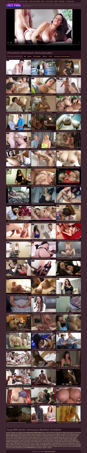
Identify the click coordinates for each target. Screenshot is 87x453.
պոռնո (52, 432)
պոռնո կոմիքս (74, 435)
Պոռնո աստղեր (40, 443)
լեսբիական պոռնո (63, 437)
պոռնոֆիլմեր (44, 444)
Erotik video (38, 432)
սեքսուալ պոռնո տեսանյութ (65, 434)
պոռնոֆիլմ (17, 437)
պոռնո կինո (70, 432)
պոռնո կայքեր (11, 432)
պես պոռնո (10, 437)
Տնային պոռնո (11, 1)
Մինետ (43, 1)
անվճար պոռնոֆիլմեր (53, 443)
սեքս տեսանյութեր (24, 446)
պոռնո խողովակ (66, 441)
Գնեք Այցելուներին (49, 451)
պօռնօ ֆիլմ (22, 435)
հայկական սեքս (60, 432)
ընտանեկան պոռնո (55, 444)
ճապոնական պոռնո (53, 435)
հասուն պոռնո (67, 444)
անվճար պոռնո (46, 446)
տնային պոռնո (57, 446)
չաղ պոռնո (9, 443)
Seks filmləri (31, 447)
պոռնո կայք (53, 437)
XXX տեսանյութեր (25, 434)
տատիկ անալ (51, 434)
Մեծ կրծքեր (62, 1)
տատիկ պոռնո (21, 432)
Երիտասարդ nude (34, 1)
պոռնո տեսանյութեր (33, 435)
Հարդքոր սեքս (70, 1)
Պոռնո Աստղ (31, 443)
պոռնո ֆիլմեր (76, 446)
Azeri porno (30, 432)
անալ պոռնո (76, 444)
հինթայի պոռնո (39, 438)
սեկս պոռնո (46, 432)
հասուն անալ (67, 446)
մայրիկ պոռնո (58, 440)
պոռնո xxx (77, 432)
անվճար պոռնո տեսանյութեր (19, 444)
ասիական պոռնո (37, 440)
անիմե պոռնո (68, 440)
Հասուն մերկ (49, 1)
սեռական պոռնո (28, 441)
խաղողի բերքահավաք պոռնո (67, 438)
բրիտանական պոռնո (39, 434)
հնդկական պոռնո (41, 441)
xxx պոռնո (9, 446)
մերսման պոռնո (27, 437)
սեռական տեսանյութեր (62, 56)
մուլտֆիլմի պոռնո (17, 441)
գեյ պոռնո (50, 441)
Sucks (55, 1)
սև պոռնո (45, 437)
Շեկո (50, 56)
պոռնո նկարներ (25, 440)
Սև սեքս (43, 435)
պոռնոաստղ (64, 435)
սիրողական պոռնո (12, 434)
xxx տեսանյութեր (13, 4)
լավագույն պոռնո (50, 438)
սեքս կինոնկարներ (20, 443)
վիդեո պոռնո (37, 437)
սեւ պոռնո (14, 438)
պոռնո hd (57, 441)
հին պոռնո (76, 441)
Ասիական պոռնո (23, 1)
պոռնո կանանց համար (26, 438)
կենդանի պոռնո (21, 447)
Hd (16, 1)
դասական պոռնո (41, 447)
